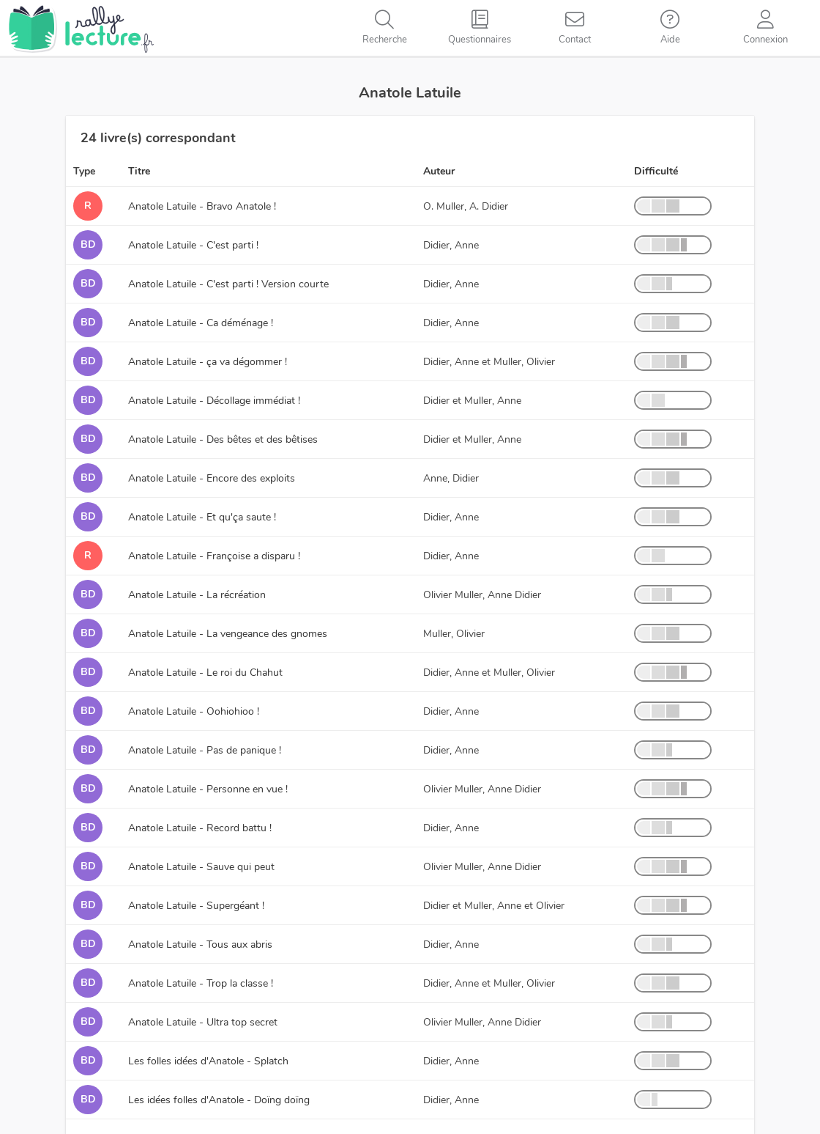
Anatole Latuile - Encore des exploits (211, 478)
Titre (139, 171)
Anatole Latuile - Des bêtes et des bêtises (223, 439)
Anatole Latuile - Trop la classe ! (200, 983)
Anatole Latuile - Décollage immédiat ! (214, 401)
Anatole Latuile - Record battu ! (200, 828)
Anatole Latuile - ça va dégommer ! (207, 362)
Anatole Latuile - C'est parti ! (193, 245)
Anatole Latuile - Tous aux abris (200, 944)
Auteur (439, 171)
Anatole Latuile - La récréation (197, 595)
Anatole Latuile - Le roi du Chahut (205, 673)
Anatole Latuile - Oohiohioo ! (193, 711)
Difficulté (656, 171)
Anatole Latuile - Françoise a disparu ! (214, 556)
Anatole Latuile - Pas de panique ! (204, 750)
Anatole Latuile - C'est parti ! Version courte (228, 284)
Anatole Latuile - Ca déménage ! (200, 323)
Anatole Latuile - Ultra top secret (202, 1022)
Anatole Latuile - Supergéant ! (196, 906)
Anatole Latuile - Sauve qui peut (201, 867)
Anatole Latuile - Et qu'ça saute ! (202, 517)
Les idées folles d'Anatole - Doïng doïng (219, 1100)
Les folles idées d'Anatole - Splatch (208, 1061)
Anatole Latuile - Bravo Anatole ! (202, 206)
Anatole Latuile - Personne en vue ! (208, 789)
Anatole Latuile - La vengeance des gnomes (227, 634)
